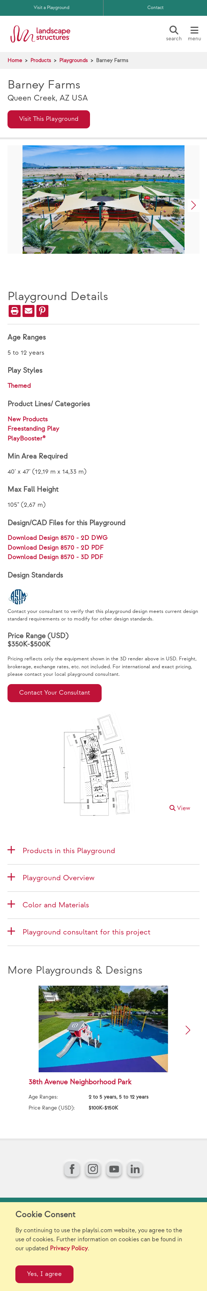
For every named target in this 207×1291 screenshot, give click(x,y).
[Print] (15, 311)
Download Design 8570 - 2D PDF (56, 548)
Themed (19, 386)
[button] (194, 205)
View (180, 808)
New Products (28, 419)
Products (40, 60)
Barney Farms (112, 60)
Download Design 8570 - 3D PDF (55, 557)
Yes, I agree (44, 1274)
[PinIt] (42, 311)
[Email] (28, 311)
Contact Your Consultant (54, 693)
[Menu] (194, 34)
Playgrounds (73, 60)
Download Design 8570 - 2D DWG (58, 538)
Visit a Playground (51, 8)
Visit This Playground (48, 119)
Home (15, 60)
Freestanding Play (33, 429)
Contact (155, 8)
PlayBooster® (27, 438)
